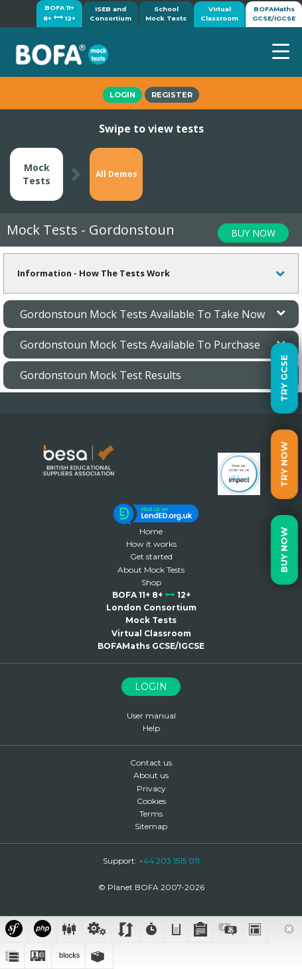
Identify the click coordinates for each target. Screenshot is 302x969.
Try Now (284, 464)
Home (151, 531)
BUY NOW (253, 233)
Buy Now (284, 550)
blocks (68, 955)
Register (171, 94)
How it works (151, 544)
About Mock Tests (151, 570)
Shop (151, 582)
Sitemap (151, 826)
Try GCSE (284, 378)
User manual (151, 715)
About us (151, 775)
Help (151, 728)
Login (122, 94)
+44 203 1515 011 (169, 861)
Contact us (151, 763)
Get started (151, 556)
